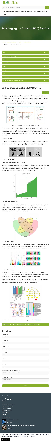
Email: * (4, 358)
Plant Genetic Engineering (8, 404)
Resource (43, 11)
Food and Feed (6, 63)
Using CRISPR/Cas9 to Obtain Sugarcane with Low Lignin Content (21, 425)
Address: (4, 352)
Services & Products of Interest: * (11, 370)
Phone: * (4, 364)
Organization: (5, 346)
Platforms (29, 11)
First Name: (5, 334)
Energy (4, 70)
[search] (47, 7)
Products (9, 11)
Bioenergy (4, 414)
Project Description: (7, 377)
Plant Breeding (26, 42)
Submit (25, 385)
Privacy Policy (32, 436)
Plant (19, 42)
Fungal (4, 59)
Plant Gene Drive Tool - (13, 419)
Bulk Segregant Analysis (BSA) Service (25, 373)
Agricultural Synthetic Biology (10, 56)
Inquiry (46, 92)
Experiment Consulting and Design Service (13, 80)
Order (4, 14)
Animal (4, 66)
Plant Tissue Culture (7, 408)
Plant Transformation (7, 406)
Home (4, 11)
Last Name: (5, 340)
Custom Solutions (19, 11)
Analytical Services (6, 410)
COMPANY (37, 11)
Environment (6, 77)
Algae (4, 73)
